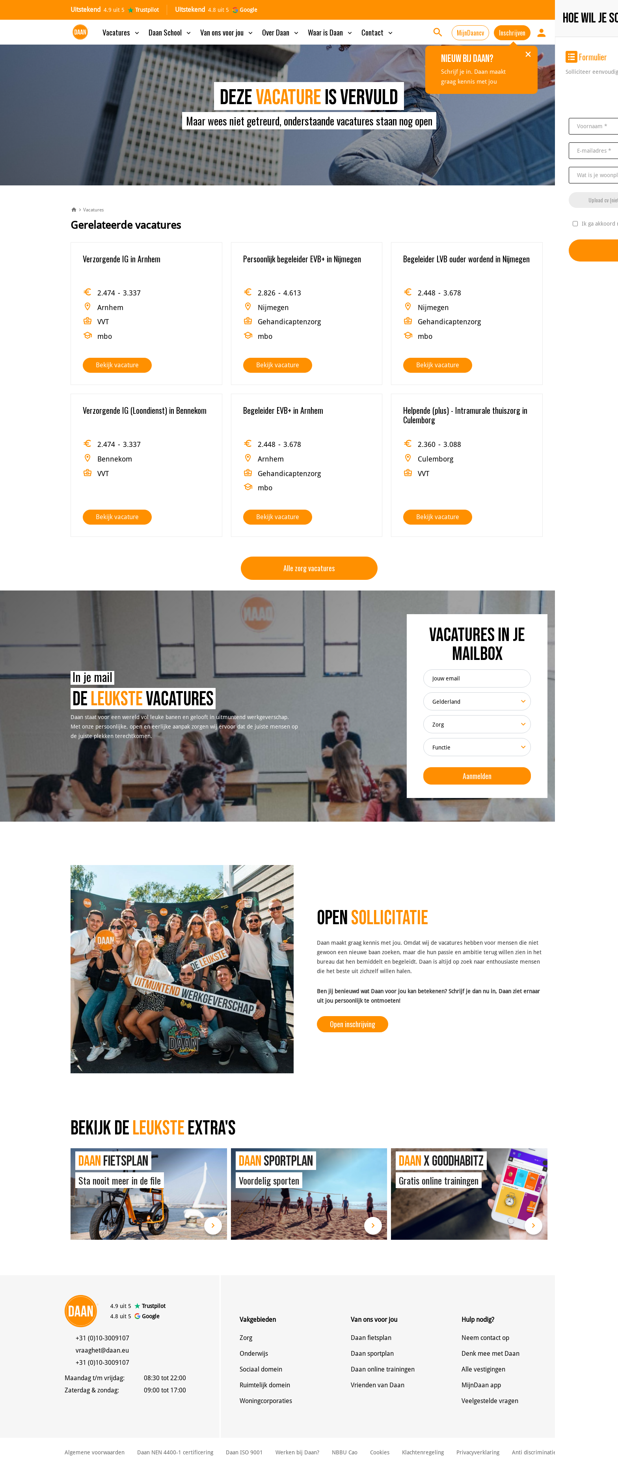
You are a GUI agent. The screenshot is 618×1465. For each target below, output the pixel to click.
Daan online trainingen (383, 1369)
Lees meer (213, 1226)
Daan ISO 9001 (244, 1452)
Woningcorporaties (266, 1401)
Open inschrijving (352, 1024)
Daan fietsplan (371, 1338)
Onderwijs (254, 1353)
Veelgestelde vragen (490, 1401)
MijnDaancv (470, 32)
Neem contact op (485, 1338)
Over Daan (281, 31)
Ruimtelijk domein (265, 1385)
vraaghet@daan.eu (102, 1350)
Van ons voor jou (227, 31)
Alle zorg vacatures (309, 568)
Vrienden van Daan (377, 1385)
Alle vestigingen (483, 1369)
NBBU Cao (344, 1452)
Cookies (379, 1452)
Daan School (170, 31)
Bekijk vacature (117, 365)
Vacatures (121, 31)
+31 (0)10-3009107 (102, 1338)
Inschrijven (512, 32)
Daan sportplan (372, 1353)
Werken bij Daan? (297, 1452)
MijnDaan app (481, 1385)
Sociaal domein (261, 1369)
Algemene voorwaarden (95, 1452)
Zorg (246, 1338)
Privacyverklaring (477, 1452)
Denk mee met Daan (490, 1353)
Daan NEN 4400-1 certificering (175, 1452)
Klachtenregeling (423, 1452)
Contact (377, 31)
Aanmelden (477, 776)
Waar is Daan (331, 31)
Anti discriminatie (534, 1452)
